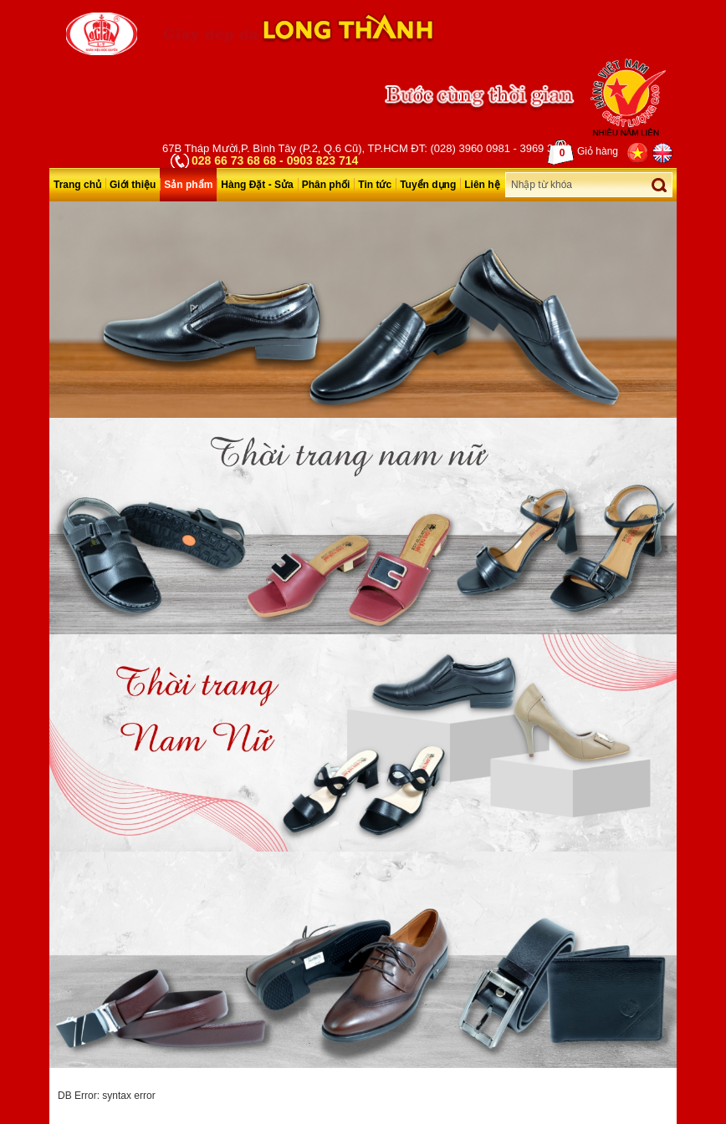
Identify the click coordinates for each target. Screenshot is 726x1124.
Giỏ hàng (583, 152)
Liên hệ (481, 185)
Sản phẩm (188, 185)
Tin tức (374, 185)
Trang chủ (77, 185)
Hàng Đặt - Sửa (257, 185)
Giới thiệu (133, 185)
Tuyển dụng (428, 185)
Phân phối (326, 185)
